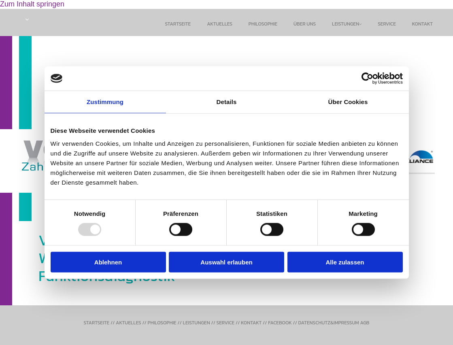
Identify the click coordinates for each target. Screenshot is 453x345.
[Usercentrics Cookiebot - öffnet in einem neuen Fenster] (367, 78)
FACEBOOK (280, 322)
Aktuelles (219, 24)
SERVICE (226, 322)
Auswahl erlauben (226, 261)
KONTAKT (251, 322)
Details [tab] (227, 101)
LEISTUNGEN (196, 322)
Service (387, 24)
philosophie (263, 24)
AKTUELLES (128, 322)
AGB (364, 322)
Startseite (178, 24)
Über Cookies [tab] (348, 101)
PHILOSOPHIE (162, 322)
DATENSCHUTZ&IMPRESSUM (328, 322)
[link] (347, 24)
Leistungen (345, 24)
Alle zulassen (344, 261)
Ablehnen (108, 261)
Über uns (304, 24)
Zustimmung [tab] (105, 101)
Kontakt (422, 24)
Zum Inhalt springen (32, 4)
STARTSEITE (97, 322)
